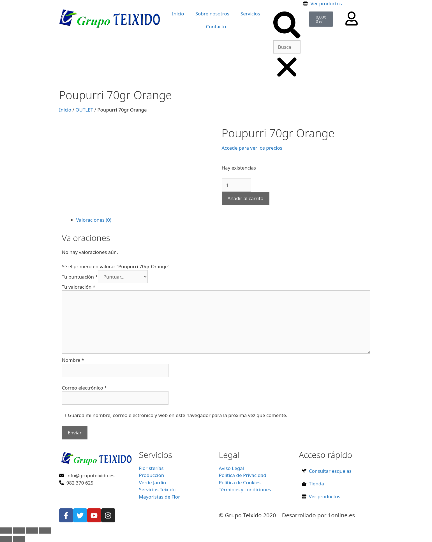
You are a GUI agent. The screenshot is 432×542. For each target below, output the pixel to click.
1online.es (341, 515)
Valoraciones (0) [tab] (94, 220)
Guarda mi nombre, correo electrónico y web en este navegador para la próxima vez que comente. (177, 415)
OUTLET (84, 109)
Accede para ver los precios (252, 148)
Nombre (73, 360)
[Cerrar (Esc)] (45, 530)
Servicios (250, 13)
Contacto (216, 26)
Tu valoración (79, 287)
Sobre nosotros (212, 13)
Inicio (178, 13)
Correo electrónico (84, 388)
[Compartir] (32, 530)
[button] (287, 25)
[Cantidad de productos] (236, 185)
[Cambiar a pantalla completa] (19, 530)
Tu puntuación (80, 277)
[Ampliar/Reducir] (6, 530)
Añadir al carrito (246, 198)
